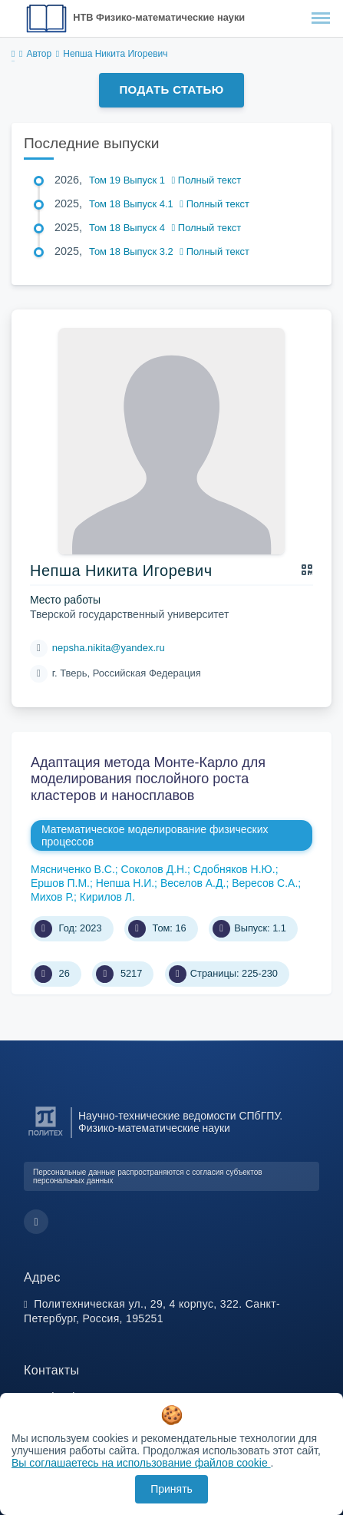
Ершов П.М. (60, 883)
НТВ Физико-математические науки (159, 17)
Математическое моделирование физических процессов (155, 835)
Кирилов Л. (107, 897)
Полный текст (207, 180)
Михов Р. (52, 897)
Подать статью (171, 89)
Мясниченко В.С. (73, 869)
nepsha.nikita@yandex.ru (108, 647)
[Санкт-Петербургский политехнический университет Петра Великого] (46, 1136)
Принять (171, 1489)
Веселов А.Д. (193, 883)
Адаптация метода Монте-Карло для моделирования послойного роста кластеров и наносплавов (148, 779)
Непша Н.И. (125, 883)
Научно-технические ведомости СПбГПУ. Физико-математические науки (180, 1122)
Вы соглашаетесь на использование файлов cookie (141, 1463)
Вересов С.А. (265, 883)
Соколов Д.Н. (154, 869)
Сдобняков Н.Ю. (234, 869)
